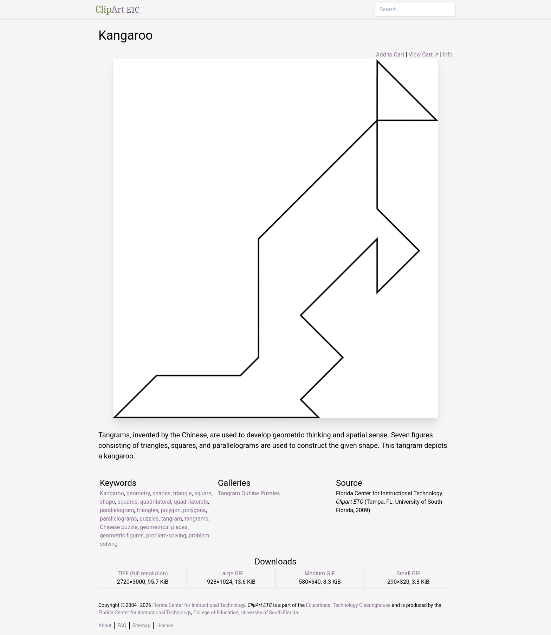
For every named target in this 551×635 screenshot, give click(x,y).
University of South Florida (269, 612)
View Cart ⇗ (424, 54)
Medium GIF (320, 573)
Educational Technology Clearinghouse (348, 605)
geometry (138, 493)
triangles (147, 510)
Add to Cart (390, 54)
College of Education (216, 612)
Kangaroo (112, 493)
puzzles (149, 518)
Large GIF (231, 573)
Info (448, 54)
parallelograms (118, 518)
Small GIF (408, 573)
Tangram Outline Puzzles (249, 493)
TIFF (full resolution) (142, 573)
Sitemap (141, 625)
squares (127, 501)
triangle (182, 493)
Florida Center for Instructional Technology (198, 605)
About (104, 625)
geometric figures (122, 535)
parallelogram (117, 510)
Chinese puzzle (118, 527)
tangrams (196, 518)
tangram (171, 518)
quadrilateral (155, 501)
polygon (171, 510)
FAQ (121, 625)
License (164, 625)
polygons (194, 510)
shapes (162, 493)
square (203, 493)
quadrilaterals (191, 501)
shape (107, 501)
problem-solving (166, 535)
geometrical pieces (163, 527)
